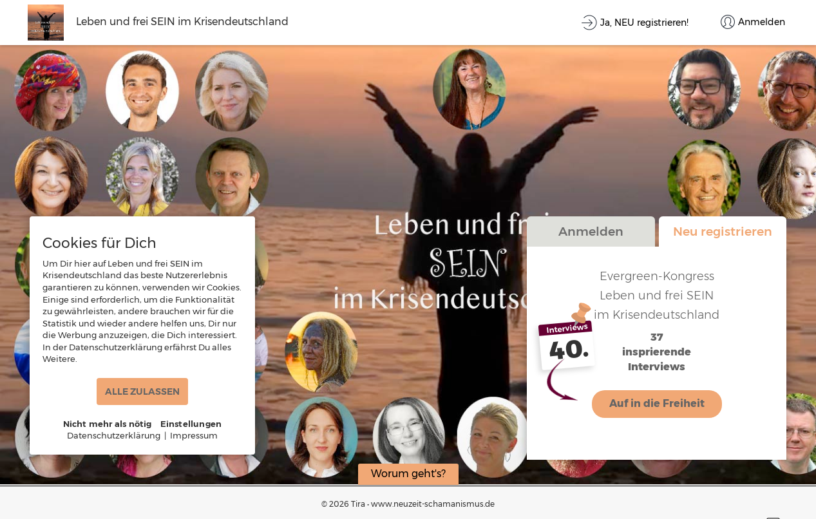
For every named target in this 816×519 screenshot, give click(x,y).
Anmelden (590, 231)
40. (569, 349)
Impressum (194, 435)
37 (656, 338)
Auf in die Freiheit (657, 403)
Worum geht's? (408, 473)
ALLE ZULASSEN (142, 391)
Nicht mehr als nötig (107, 424)
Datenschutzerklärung (113, 435)
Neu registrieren (722, 231)
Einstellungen (191, 424)
